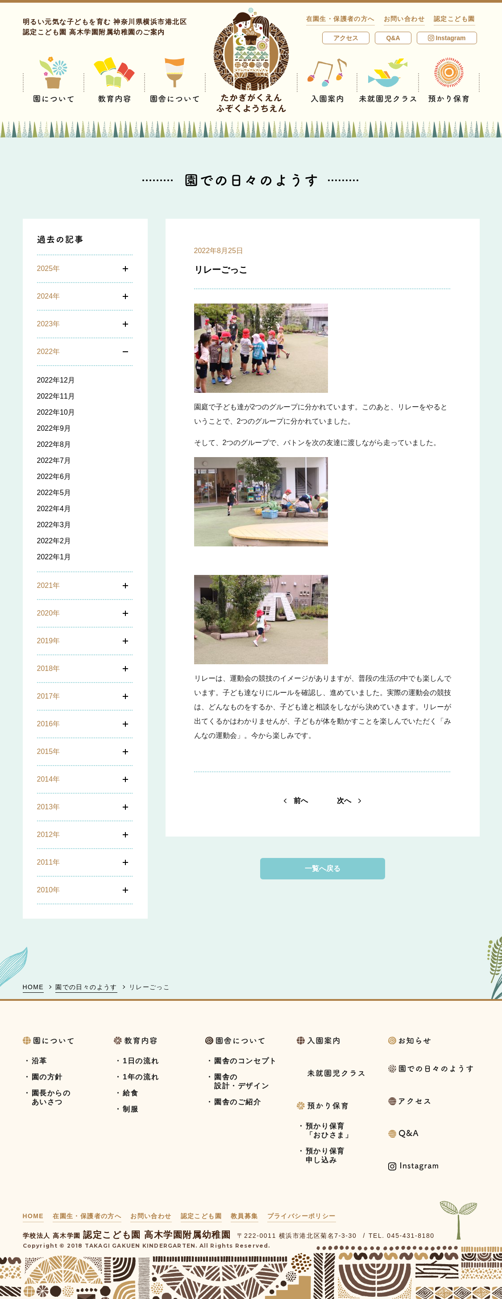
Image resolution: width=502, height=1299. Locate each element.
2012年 (48, 834)
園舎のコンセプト (245, 1061)
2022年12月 (56, 380)
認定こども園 (454, 18)
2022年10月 (56, 412)
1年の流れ (141, 1077)
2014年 (48, 779)
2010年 (48, 890)
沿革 (39, 1061)
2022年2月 (54, 541)
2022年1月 (54, 557)
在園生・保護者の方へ (340, 18)
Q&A (393, 38)
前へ (296, 800)
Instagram (447, 38)
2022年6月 (54, 476)
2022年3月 (54, 525)
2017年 (48, 696)
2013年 (48, 807)
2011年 (48, 862)
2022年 (48, 351)
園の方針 (47, 1077)
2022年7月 (54, 460)
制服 (130, 1109)
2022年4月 (54, 508)
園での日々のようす (86, 987)
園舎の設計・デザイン (241, 1081)
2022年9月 (54, 428)
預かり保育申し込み (325, 1155)
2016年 (48, 724)
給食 (130, 1093)
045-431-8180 (410, 1235)
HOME (33, 987)
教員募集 (244, 1216)
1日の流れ (141, 1061)
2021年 (48, 585)
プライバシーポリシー (301, 1216)
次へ (349, 800)
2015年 (48, 751)
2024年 (48, 296)
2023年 (48, 324)
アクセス (345, 38)
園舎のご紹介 (237, 1102)
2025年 (48, 268)
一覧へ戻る (322, 868)
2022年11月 (56, 396)
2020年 (48, 613)
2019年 (48, 641)
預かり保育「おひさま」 (329, 1130)
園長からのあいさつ (51, 1097)
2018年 (48, 668)
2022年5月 (54, 492)
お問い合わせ (404, 18)
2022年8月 (54, 444)
